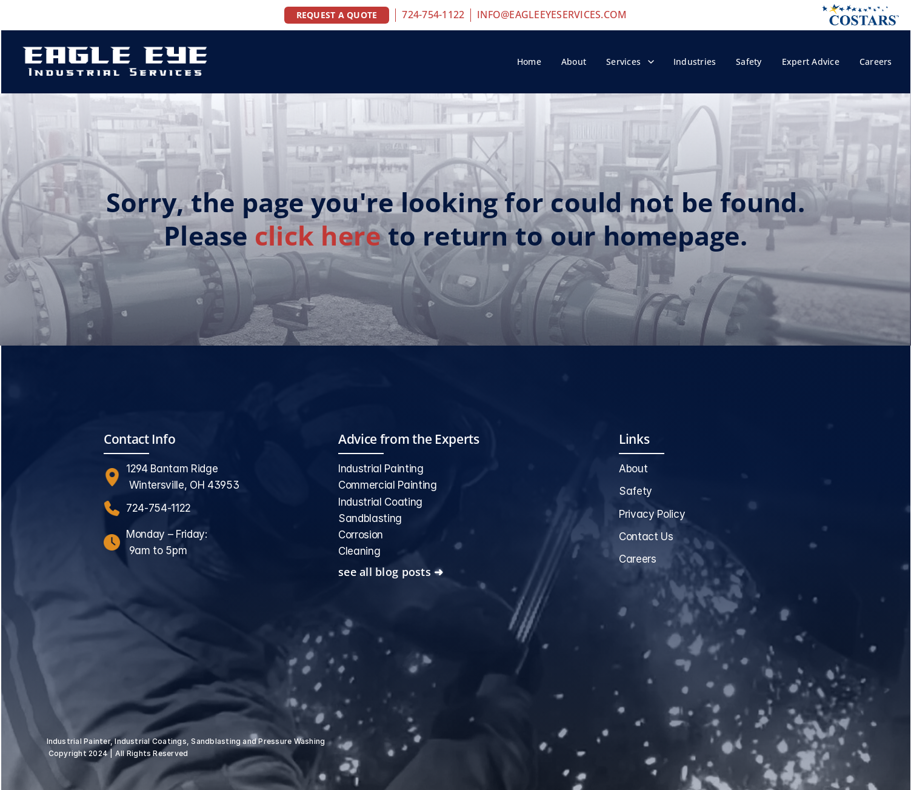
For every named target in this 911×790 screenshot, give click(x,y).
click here (318, 235)
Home (529, 61)
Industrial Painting (381, 469)
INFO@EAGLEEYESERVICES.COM (552, 14)
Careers (875, 61)
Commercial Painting (387, 485)
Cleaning (359, 551)
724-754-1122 (433, 14)
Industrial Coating (380, 502)
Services (623, 61)
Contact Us (646, 537)
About (573, 61)
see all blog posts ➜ (390, 571)
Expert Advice (810, 61)
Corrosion (360, 535)
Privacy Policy (652, 514)
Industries (694, 61)
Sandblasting (370, 518)
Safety (748, 61)
